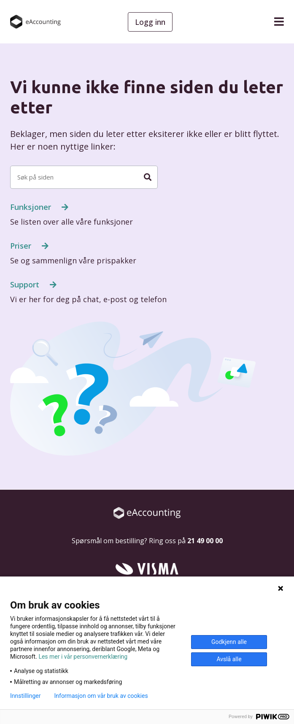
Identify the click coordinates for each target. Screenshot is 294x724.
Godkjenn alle (229, 641)
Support (25, 284)
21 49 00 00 (205, 540)
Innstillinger (25, 695)
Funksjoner (31, 207)
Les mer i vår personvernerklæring (82, 656)
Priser (21, 246)
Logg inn (150, 22)
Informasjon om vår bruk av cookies (101, 695)
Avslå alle (228, 659)
